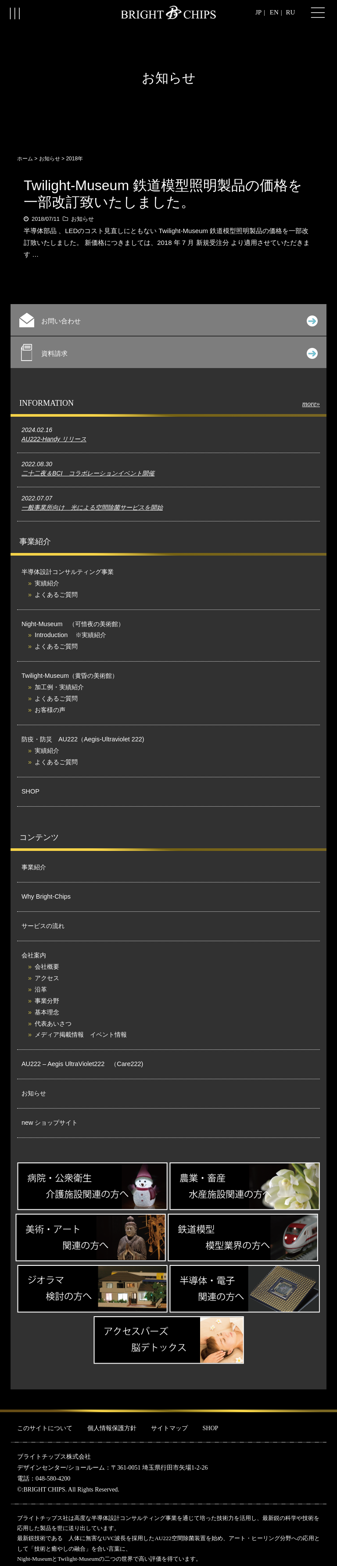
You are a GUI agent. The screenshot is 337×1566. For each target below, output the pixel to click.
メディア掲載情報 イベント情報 (81, 1034)
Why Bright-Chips (46, 896)
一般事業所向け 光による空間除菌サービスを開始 (92, 507)
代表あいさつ (53, 1023)
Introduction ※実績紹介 (70, 634)
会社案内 (34, 955)
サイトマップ (169, 1428)
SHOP (30, 791)
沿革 (41, 989)
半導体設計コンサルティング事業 (68, 571)
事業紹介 (34, 867)
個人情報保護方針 (111, 1428)
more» (311, 403)
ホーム (25, 159)
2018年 (74, 159)
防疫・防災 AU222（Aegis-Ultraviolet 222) (83, 739)
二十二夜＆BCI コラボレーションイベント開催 (88, 473)
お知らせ (49, 159)
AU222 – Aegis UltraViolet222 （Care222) (82, 1063)
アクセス (47, 977)
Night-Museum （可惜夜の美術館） (73, 623)
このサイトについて (44, 1428)
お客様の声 (50, 709)
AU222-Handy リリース (54, 439)
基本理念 (47, 1012)
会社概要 (47, 966)
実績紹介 (47, 583)
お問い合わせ (168, 320)
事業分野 (47, 1000)
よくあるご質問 (56, 594)
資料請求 (169, 352)
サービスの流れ (43, 925)
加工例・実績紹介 (59, 687)
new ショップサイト (50, 1122)
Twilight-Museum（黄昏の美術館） (70, 675)
